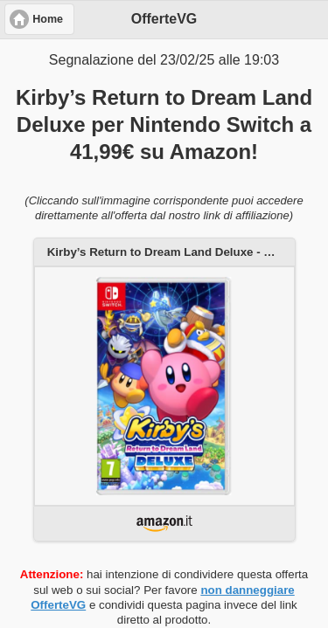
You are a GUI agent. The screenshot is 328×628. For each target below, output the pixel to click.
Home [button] (47, 19)
